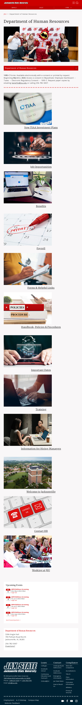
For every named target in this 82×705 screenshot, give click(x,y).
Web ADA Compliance (70, 667)
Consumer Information (70, 683)
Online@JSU (45, 681)
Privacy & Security (69, 692)
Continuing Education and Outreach (46, 676)
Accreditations (71, 671)
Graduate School (44, 670)
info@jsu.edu (12, 683)
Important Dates (41, 370)
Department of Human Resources (20, 68)
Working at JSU (41, 570)
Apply (14, 8)
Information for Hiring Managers (41, 448)
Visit (41, 8)
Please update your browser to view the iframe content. (41, 602)
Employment (9, 700)
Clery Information (70, 678)
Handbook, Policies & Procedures (41, 327)
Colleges (44, 666)
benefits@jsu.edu (19, 83)
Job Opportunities (41, 166)
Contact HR (41, 531)
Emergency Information (57, 677)
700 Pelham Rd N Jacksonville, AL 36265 (17, 678)
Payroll (41, 248)
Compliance (72, 663)
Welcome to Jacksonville (41, 491)
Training (41, 409)
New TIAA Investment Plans (41, 127)
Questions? (10, 646)
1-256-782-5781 (27, 681)
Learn (44, 663)
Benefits (41, 206)
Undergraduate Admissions (58, 667)
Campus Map (33, 700)
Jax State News (58, 681)
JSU (5, 14)
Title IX (68, 674)
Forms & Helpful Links (40, 287)
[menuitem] (46, 666)
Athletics (69, 687)
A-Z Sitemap (21, 700)
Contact (57, 663)
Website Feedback (12, 703)
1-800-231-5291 (14, 681)
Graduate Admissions (57, 672)
